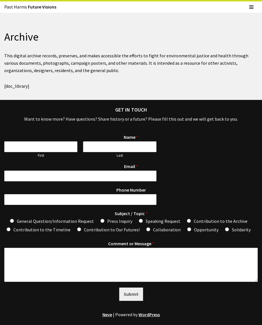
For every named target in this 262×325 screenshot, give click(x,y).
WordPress (149, 314)
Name (131, 137)
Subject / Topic (131, 213)
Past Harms (30, 7)
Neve (107, 314)
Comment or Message (131, 243)
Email (131, 166)
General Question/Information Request (55, 221)
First (41, 155)
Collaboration (167, 229)
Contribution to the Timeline (42, 229)
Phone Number (131, 190)
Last (120, 155)
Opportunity (206, 229)
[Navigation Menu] (251, 7)
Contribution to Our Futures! (112, 229)
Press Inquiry (119, 221)
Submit (131, 294)
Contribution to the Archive (220, 221)
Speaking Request (163, 221)
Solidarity (241, 229)
